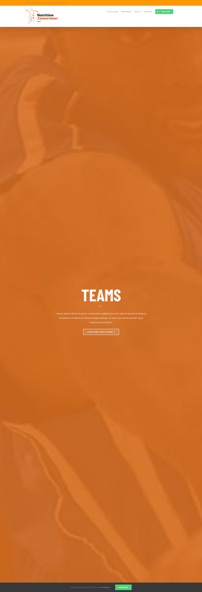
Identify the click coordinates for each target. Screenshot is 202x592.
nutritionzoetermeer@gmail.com (55, 3)
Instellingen (106, 587)
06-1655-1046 (37, 3)
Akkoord (123, 587)
